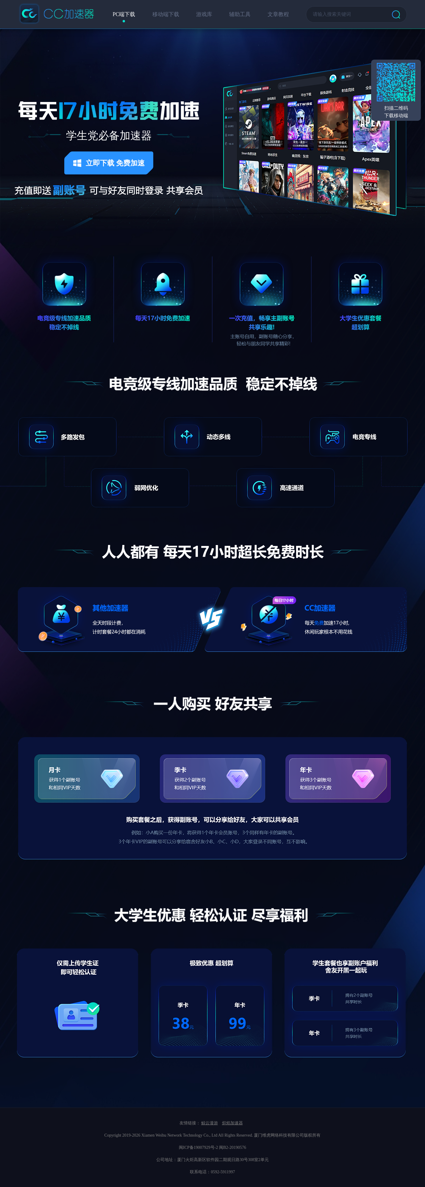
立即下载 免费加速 (109, 163)
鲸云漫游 (209, 1123)
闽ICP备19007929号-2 (198, 1147)
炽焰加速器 (232, 1123)
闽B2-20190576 (232, 1147)
